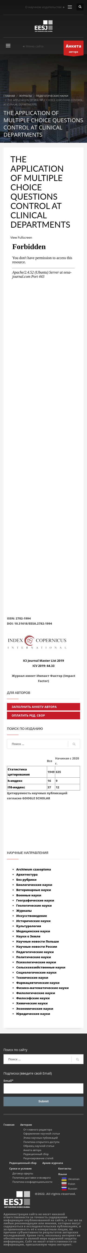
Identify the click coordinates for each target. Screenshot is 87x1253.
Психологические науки (36, 962)
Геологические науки (34, 905)
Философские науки (33, 998)
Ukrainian (70, 1179)
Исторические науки (33, 921)
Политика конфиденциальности (32, 1181)
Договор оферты (23, 1173)
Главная (8, 1124)
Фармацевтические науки (38, 983)
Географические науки (35, 900)
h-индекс (15, 781)
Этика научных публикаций (40, 1137)
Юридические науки (33, 1014)
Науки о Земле (28, 936)
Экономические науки (34, 1008)
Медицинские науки (33, 931)
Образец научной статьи (38, 1146)
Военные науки (28, 895)
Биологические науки (34, 885)
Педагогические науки (35, 952)
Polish (68, 1184)
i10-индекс (16, 787)
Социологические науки (36, 972)
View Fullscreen (21, 237)
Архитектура (27, 874)
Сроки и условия (20, 1168)
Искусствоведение (31, 916)
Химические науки (32, 1003)
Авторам (26, 1124)
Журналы (24, 910)
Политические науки (33, 957)
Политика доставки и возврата (32, 1177)
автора (74, 49)
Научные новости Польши (37, 941)
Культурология (28, 926)
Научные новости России (36, 946)
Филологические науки (35, 993)
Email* (43, 1086)
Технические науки (32, 977)
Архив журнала (52, 1163)
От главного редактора (37, 1129)
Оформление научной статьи (41, 1133)
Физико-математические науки (42, 988)
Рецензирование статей (38, 1158)
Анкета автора (32, 1150)
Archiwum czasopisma (33, 869)
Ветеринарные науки (33, 890)
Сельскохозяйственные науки (40, 967)
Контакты (64, 1168)
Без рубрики (26, 879)
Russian (69, 1189)
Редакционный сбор (36, 1154)
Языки (62, 1174)
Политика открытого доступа (41, 1142)
